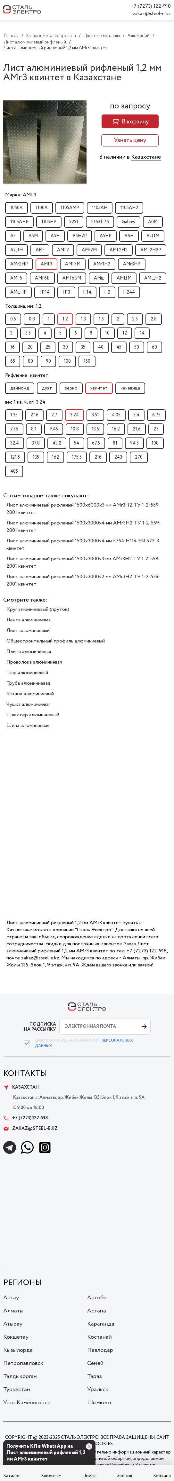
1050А (16, 208)
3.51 (95, 415)
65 (12, 361)
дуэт (47, 388)
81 (115, 443)
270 (139, 457)
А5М (33, 236)
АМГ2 (63, 250)
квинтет (99, 388)
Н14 (87, 292)
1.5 (101, 319)
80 (30, 361)
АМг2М (89, 250)
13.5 (95, 429)
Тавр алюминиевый (27, 672)
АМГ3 (46, 264)
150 (87, 361)
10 (107, 333)
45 (118, 347)
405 (14, 471)
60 (154, 347)
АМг (40, 250)
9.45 (53, 429)
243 (118, 457)
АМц (99, 278)
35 (83, 347)
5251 (73, 222)
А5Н (55, 236)
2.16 (34, 415)
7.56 (14, 429)
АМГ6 (16, 278)
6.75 (156, 415)
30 (65, 347)
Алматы (13, 1311)
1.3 (83, 319)
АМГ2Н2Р (150, 250)
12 (124, 333)
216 (98, 457)
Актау (11, 1298)
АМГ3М (72, 264)
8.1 (34, 429)
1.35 (14, 415)
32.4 (14, 443)
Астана (96, 1311)
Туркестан (16, 1389)
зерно (71, 388)
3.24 (74, 415)
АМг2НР (19, 264)
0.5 (13, 319)
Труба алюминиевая (28, 683)
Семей (95, 1363)
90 (48, 361)
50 (136, 347)
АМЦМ (124, 278)
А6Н (129, 236)
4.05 (116, 415)
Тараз (94, 1376)
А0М (153, 222)
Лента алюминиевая (28, 620)
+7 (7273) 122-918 (151, 6)
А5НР (106, 236)
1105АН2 (129, 208)
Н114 (44, 292)
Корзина (162, 1476)
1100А (42, 208)
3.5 (28, 333)
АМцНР (18, 292)
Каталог (11, 1476)
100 (67, 361)
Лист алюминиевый (28, 630)
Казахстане (146, 157)
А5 (13, 236)
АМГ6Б (42, 278)
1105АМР (70, 208)
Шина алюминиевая (27, 725)
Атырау (12, 1324)
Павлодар (100, 1350)
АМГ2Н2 (119, 250)
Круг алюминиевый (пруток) (37, 609)
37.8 (36, 443)
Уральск (97, 1389)
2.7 (54, 415)
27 (156, 429)
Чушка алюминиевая (28, 704)
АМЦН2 (152, 278)
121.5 (15, 457)
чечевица (130, 388)
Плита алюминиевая (28, 651)
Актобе (96, 1298)
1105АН (99, 208)
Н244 (129, 292)
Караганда (100, 1324)
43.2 (57, 443)
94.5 (134, 443)
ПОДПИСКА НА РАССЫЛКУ (40, 1026)
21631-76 (100, 222)
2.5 (135, 319)
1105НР (48, 222)
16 (12, 347)
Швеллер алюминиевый (32, 715)
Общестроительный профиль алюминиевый (55, 641)
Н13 (66, 292)
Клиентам (51, 1476)
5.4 (136, 415)
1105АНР (19, 222)
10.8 (75, 429)
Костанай (99, 1337)
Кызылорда (18, 1350)
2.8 (154, 319)
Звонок (124, 1476)
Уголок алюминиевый (30, 693)
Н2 (107, 292)
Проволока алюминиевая (34, 662)
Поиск (89, 1476)
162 (55, 457)
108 (155, 443)
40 (101, 347)
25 (48, 347)
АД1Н (16, 250)
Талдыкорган (20, 1376)
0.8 (32, 319)
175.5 (77, 457)
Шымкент (99, 1402)
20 (30, 347)
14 (142, 333)
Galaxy (128, 222)
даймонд (19, 388)
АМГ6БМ (71, 278)
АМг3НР (131, 264)
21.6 (137, 429)
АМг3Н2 (101, 264)
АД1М (152, 236)
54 (76, 443)
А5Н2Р (79, 236)
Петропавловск (23, 1363)
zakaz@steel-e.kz (152, 13)
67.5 (96, 443)
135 (36, 457)
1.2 (65, 319)
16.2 (116, 429)
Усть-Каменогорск (26, 1402)
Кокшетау (16, 1337)
